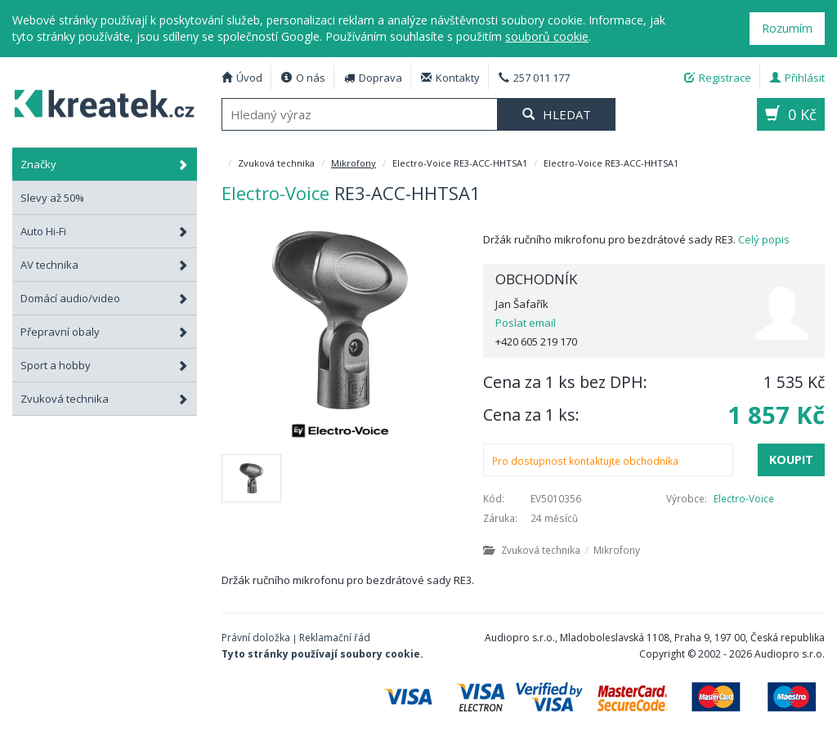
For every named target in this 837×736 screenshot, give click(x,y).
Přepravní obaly (104, 331)
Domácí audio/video (104, 298)
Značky (104, 164)
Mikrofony (353, 163)
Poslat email (525, 322)
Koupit (791, 459)
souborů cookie (547, 36)
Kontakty (450, 77)
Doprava (373, 77)
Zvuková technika (104, 398)
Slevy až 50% (52, 197)
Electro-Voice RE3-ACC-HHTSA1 (98, 101)
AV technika (104, 264)
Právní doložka (256, 638)
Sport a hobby (104, 365)
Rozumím (787, 28)
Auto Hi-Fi (104, 231)
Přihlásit (797, 77)
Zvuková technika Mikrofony (561, 550)
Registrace (717, 77)
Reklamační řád (334, 638)
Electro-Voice (744, 498)
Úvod (242, 77)
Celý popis (764, 239)
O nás (303, 77)
